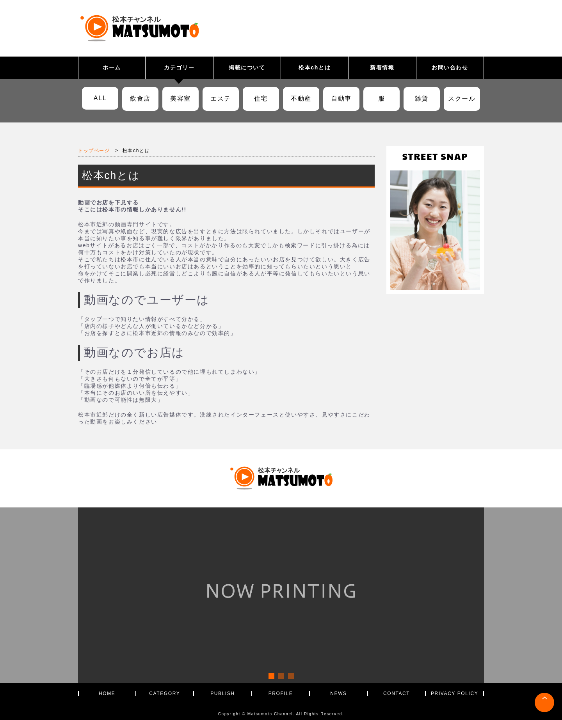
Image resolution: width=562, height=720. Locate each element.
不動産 (301, 98)
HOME (107, 693)
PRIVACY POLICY (454, 693)
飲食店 (140, 98)
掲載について (247, 67)
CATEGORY (164, 693)
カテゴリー (179, 67)
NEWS (338, 693)
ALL (100, 98)
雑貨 (422, 98)
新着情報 (382, 67)
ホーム (112, 67)
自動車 (341, 98)
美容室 (180, 98)
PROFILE (281, 693)
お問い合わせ (450, 67)
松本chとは (315, 67)
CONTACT (396, 693)
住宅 (261, 98)
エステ (220, 98)
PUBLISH (222, 693)
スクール (461, 98)
